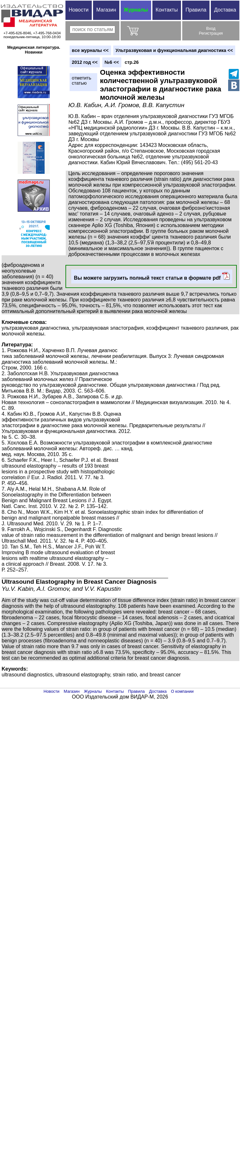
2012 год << (85, 62)
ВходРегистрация (211, 31)
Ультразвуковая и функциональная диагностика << (174, 50)
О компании (182, 691)
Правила (195, 10)
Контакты (167, 10)
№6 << (112, 62)
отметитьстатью (81, 80)
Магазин (106, 10)
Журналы (136, 10)
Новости (79, 10)
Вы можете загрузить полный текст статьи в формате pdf (152, 276)
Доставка (225, 10)
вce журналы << (90, 50)
